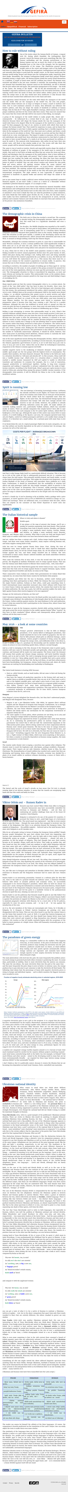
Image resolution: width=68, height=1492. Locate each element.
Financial (22, 26)
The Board (32, 208)
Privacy (11, 1483)
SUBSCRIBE (14, 45)
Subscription (33, 26)
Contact (5, 1483)
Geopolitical (12, 26)
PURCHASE (31, 45)
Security (17, 1483)
